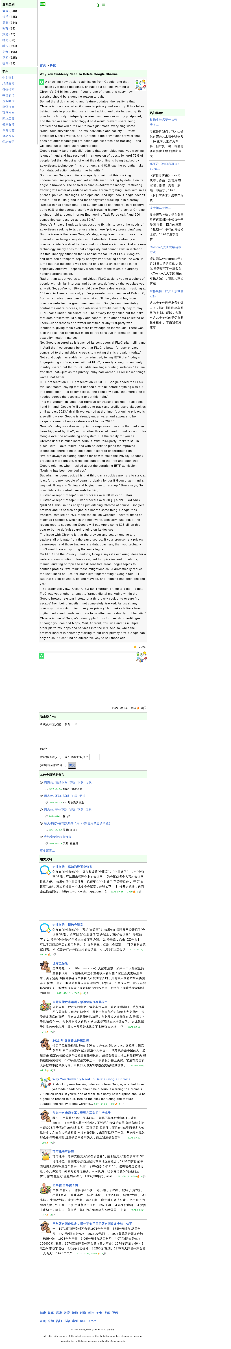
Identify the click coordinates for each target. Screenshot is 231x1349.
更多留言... (47, 854)
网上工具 (8, 118)
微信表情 (8, 95)
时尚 (5, 40)
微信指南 (8, 89)
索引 (75, 1324)
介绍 (51, 1324)
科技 (5, 45)
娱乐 (5, 16)
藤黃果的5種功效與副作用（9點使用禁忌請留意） (78, 826)
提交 (72, 768)
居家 (5, 22)
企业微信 (8, 101)
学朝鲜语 (8, 141)
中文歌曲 (8, 77)
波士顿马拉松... (160, 207)
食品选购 (8, 136)
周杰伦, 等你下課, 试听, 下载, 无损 (68, 813)
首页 (43, 65)
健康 (5, 10)
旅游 (5, 34)
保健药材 (8, 130)
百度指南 (8, 112)
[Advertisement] (19, 199)
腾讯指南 (8, 106)
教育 (5, 28)
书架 (67, 1324)
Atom (92, 1324)
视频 (5, 63)
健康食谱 (8, 124)
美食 (5, 51)
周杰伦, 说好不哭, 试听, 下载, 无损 (68, 785)
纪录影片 (8, 83)
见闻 (5, 57)
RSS (83, 1324)
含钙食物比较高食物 (58, 840)
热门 (59, 1324)
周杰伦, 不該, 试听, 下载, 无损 (65, 799)
